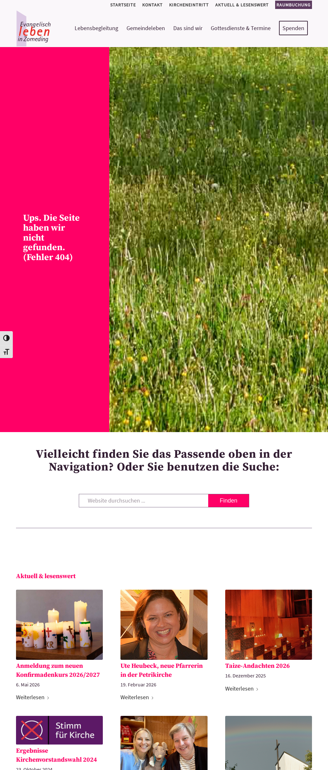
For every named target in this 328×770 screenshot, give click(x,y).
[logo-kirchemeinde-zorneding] (56, 28)
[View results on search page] (228, 500)
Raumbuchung (293, 5)
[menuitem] (123, 5)
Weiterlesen (33, 697)
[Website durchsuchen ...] (164, 500)
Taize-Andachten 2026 (257, 666)
